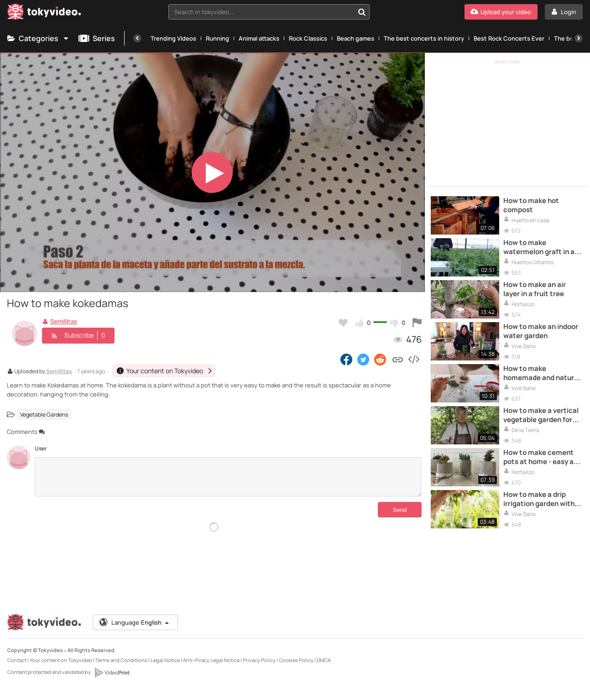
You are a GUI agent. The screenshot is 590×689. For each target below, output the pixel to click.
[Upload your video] (501, 12)
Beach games (355, 38)
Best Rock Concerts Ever (509, 38)
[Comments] (228, 476)
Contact (16, 660)
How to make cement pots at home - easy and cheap (542, 457)
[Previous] (137, 38)
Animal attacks (259, 38)
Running (217, 38)
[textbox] (261, 12)
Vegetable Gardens (44, 414)
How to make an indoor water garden (540, 331)
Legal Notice (165, 660)
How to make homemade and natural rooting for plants (541, 373)
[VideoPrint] (112, 673)
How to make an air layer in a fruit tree (534, 289)
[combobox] (269, 12)
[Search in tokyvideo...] (362, 12)
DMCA (324, 660)
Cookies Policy (296, 660)
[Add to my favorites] (343, 322)
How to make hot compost (531, 205)
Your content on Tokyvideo (61, 660)
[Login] (564, 12)
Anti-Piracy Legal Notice (211, 660)
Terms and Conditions (121, 660)
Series (96, 38)
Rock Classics (308, 38)
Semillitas (59, 372)
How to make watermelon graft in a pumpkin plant (538, 247)
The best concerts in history (424, 38)
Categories (38, 38)
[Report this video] (417, 322)
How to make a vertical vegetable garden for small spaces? (541, 415)
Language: (134, 622)
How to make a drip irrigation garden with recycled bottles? (538, 499)
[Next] (578, 38)
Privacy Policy (259, 660)
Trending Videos (173, 38)
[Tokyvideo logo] (44, 13)
